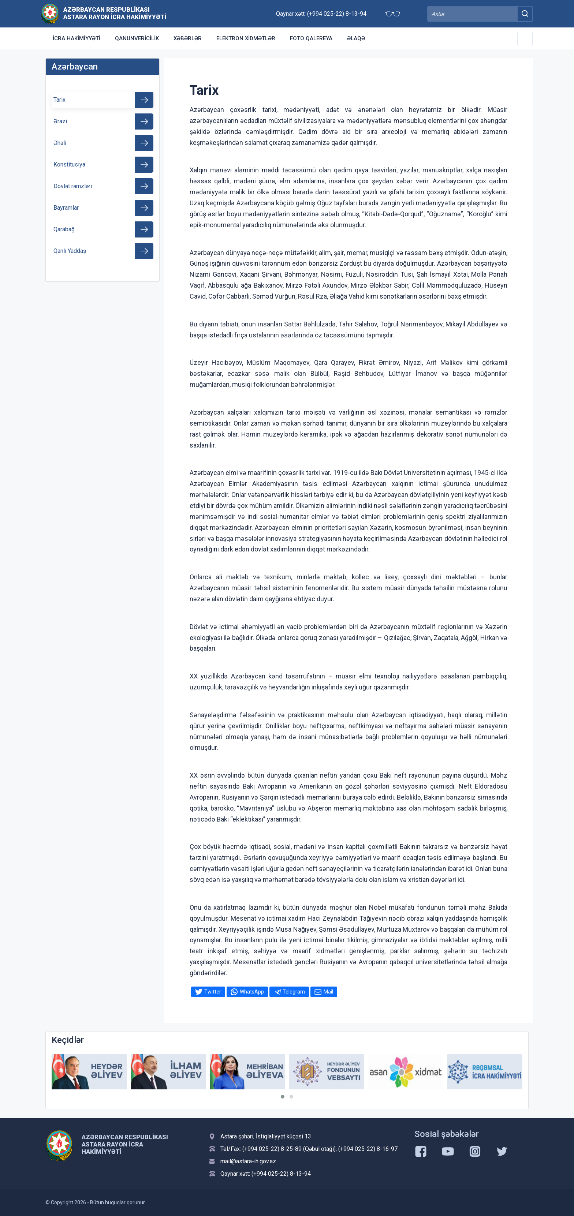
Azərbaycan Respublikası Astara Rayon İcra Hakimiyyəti (114, 13)
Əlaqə (356, 38)
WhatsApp (252, 992)
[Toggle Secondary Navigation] (525, 38)
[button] (282, 1096)
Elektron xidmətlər (245, 38)
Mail (328, 992)
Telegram (294, 992)
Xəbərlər (188, 38)
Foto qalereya (311, 38)
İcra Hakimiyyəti (76, 38)
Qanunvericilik (137, 38)
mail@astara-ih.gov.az (248, 1161)
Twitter (212, 992)
